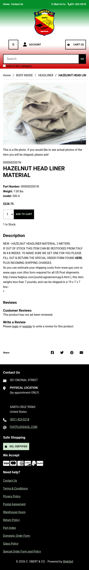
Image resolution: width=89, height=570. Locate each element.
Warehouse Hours (14, 512)
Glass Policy (10, 543)
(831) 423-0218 (19, 419)
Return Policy (11, 520)
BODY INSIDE (24, 75)
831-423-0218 (77, 4)
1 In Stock (9, 224)
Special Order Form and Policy (22, 551)
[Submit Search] (82, 59)
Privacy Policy (11, 496)
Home (6, 4)
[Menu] (13, 44)
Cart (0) (75, 44)
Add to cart (24, 214)
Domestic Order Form (16, 535)
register (27, 326)
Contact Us (17, 4)
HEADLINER (45, 75)
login (15, 326)
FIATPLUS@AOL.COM (23, 427)
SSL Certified (16, 446)
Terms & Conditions (15, 488)
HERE (78, 258)
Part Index (9, 527)
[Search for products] (41, 59)
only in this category (17, 66)
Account (32, 45)
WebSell (68, 561)
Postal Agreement (14, 504)
